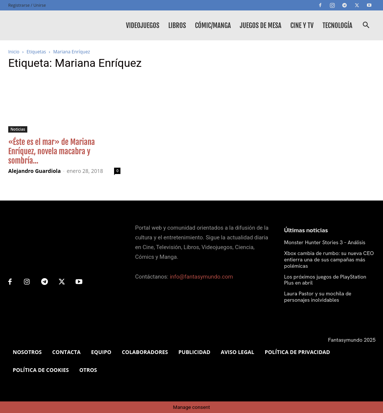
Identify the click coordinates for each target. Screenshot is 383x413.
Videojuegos (142, 25)
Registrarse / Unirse (27, 5)
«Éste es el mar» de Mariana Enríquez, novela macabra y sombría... (51, 151)
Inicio (13, 52)
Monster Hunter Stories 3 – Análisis (324, 242)
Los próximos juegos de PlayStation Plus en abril (325, 279)
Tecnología (337, 25)
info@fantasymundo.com (201, 276)
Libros (177, 25)
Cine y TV (301, 25)
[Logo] (42, 25)
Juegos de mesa (260, 25)
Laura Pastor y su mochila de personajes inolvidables (318, 296)
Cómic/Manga (213, 25)
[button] (366, 26)
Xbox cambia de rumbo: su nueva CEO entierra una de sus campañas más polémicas (329, 259)
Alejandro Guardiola (34, 170)
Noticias (17, 129)
